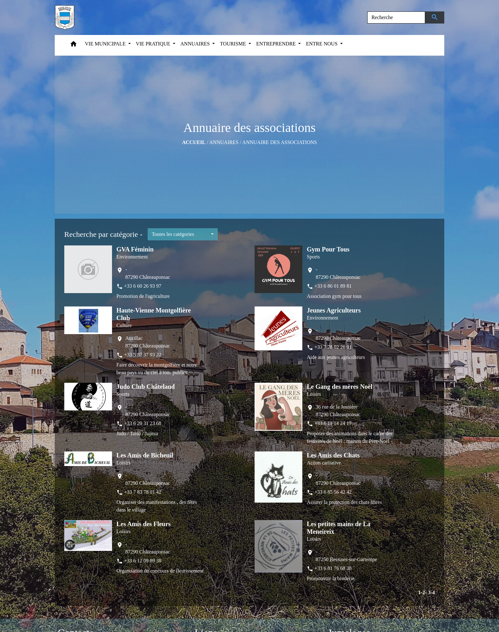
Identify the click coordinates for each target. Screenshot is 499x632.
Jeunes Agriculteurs (334, 310)
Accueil (194, 142)
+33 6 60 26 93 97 (142, 286)
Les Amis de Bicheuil (144, 455)
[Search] (396, 17)
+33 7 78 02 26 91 (333, 347)
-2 (423, 592)
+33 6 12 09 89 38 (142, 560)
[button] (73, 45)
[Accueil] (64, 17)
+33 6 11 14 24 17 (332, 423)
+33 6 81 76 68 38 (333, 568)
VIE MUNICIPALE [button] (106, 43)
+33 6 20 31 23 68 (142, 423)
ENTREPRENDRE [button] (276, 43)
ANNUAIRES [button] (195, 43)
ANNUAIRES (223, 142)
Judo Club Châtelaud (145, 386)
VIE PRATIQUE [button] (154, 43)
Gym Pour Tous (328, 249)
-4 (433, 592)
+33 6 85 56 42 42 (333, 492)
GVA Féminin (135, 249)
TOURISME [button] (233, 43)
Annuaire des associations (279, 142)
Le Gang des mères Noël (339, 386)
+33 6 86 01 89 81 (333, 286)
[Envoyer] (435, 17)
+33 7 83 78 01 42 (142, 492)
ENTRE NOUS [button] (322, 43)
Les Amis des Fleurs (143, 523)
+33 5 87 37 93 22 (142, 354)
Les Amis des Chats (333, 455)
